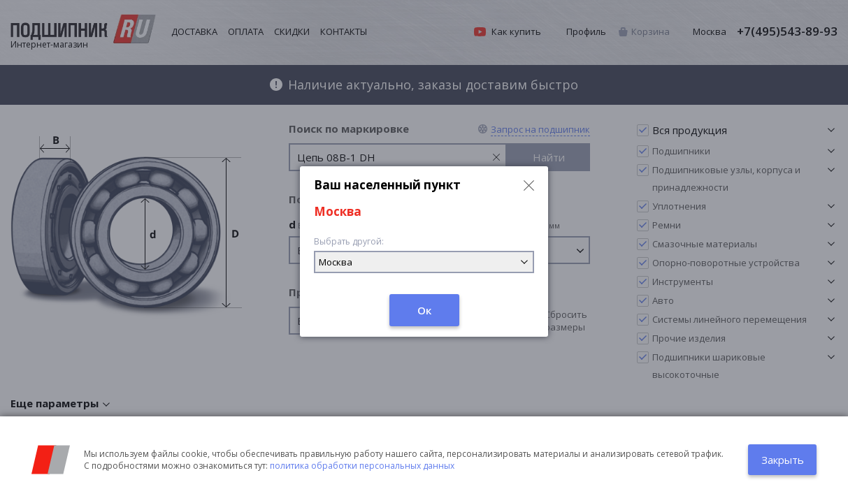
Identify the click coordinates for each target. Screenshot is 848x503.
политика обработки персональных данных (362, 466)
